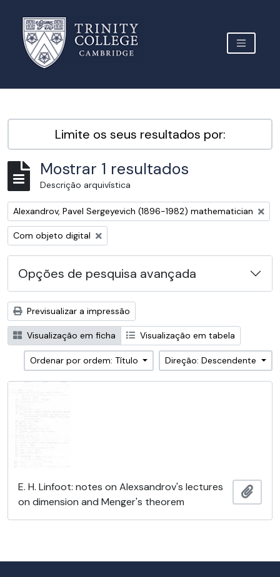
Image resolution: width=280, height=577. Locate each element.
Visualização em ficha (64, 335)
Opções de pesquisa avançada (107, 273)
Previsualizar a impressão (71, 311)
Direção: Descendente (212, 360)
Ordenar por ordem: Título (85, 360)
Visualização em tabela (180, 335)
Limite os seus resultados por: (140, 134)
